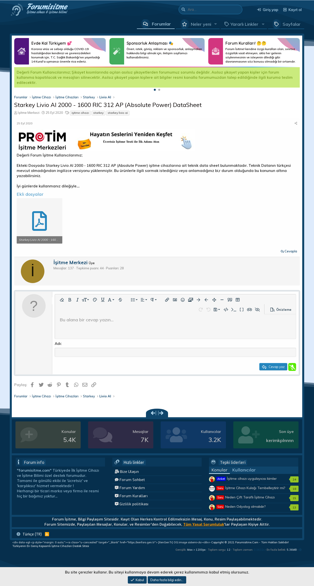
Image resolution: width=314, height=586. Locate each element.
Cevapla (291, 251)
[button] (216, 24)
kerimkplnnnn (280, 441)
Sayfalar (292, 24)
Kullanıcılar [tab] (244, 470)
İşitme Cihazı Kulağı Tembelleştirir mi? (251, 488)
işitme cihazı (80, 113)
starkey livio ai (118, 113)
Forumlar (161, 24)
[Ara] (215, 9)
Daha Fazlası (60, 51)
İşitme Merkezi (28, 113)
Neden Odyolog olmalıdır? (241, 507)
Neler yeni (201, 24)
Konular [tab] (219, 470)
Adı (58, 343)
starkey (98, 113)
